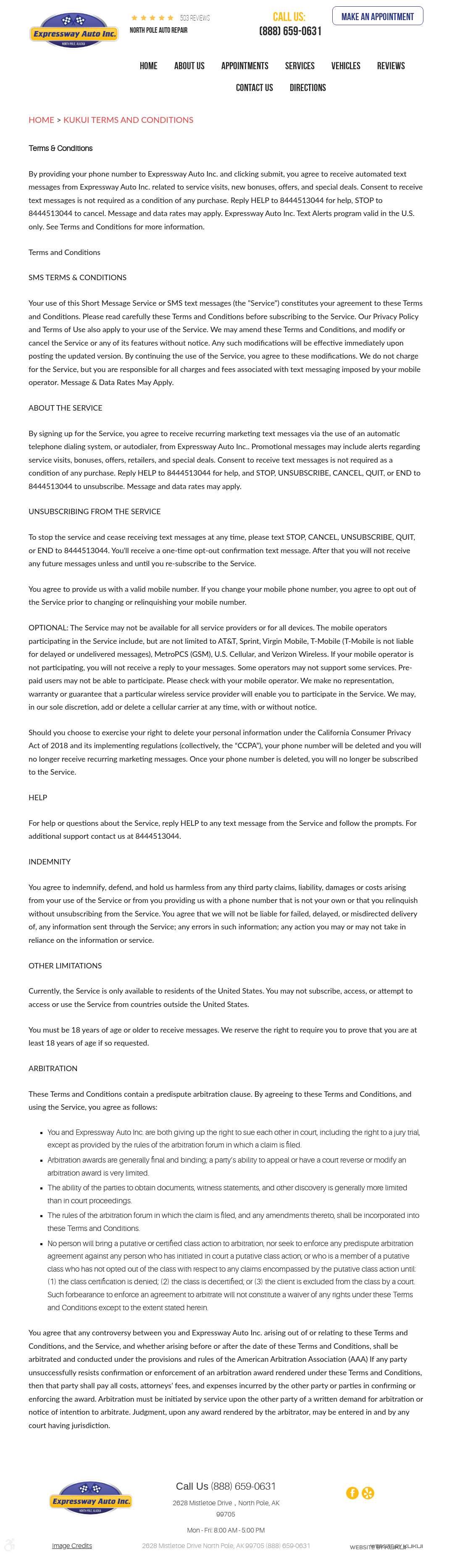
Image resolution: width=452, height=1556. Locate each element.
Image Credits (72, 1546)
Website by (377, 1546)
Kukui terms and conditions (128, 119)
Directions (308, 87)
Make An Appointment (378, 16)
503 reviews (195, 18)
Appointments (244, 65)
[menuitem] (149, 66)
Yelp (367, 1493)
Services (300, 65)
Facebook (352, 1493)
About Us (189, 65)
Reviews (391, 65)
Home (149, 65)
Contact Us (254, 87)
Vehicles (345, 65)
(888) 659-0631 (242, 1486)
